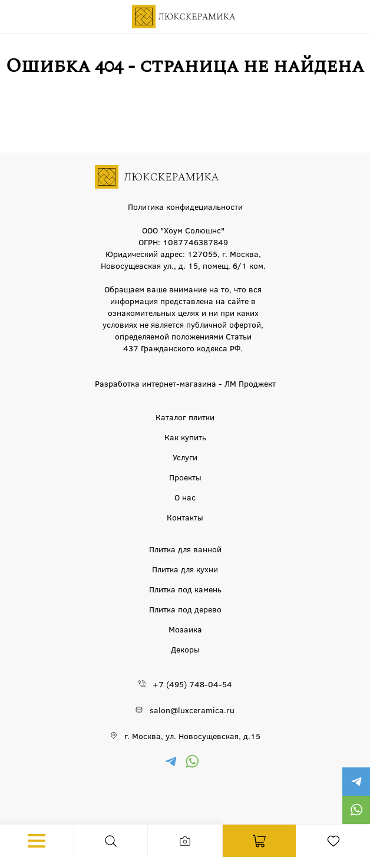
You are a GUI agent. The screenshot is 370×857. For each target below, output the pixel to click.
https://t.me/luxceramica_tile (356, 781)
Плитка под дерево (185, 609)
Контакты (185, 517)
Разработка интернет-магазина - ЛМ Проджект (185, 383)
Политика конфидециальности (185, 206)
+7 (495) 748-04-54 (192, 684)
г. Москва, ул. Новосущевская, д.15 (192, 735)
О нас (185, 497)
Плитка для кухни (185, 569)
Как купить (185, 437)
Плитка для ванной (185, 549)
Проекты (185, 477)
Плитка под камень (185, 589)
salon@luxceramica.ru (192, 710)
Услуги (185, 457)
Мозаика (185, 629)
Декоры (185, 649)
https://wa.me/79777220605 (356, 810)
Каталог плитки (185, 417)
